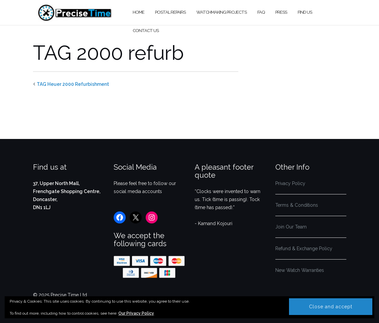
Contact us (146, 30)
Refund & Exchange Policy (303, 248)
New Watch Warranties (299, 270)
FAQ (261, 12)
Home (138, 12)
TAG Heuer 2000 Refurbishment (73, 84)
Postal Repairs (170, 12)
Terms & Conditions (296, 205)
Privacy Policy (290, 183)
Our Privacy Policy (136, 313)
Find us (305, 12)
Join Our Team (291, 226)
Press (281, 12)
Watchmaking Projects (221, 12)
